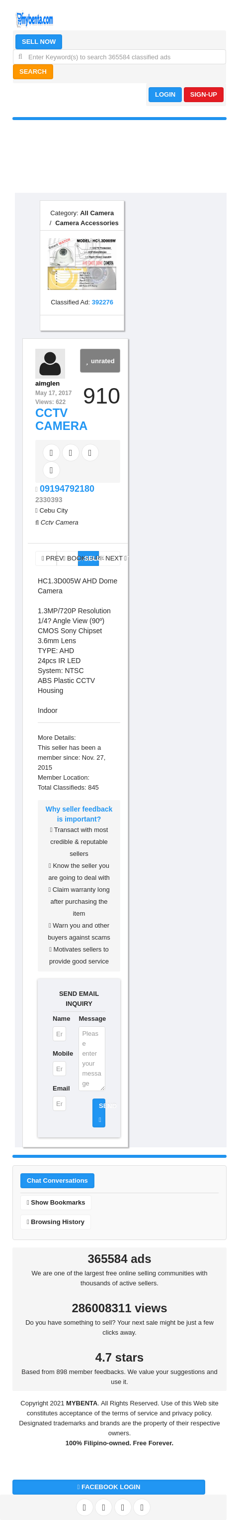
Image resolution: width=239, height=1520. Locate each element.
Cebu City (53, 510)
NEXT (112, 558)
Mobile (59, 1053)
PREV (49, 558)
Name (59, 1018)
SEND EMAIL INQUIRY (79, 998)
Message (92, 1018)
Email (59, 1088)
